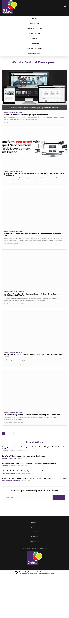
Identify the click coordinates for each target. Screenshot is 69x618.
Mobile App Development (9, 451)
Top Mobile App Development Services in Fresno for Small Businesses (29, 463)
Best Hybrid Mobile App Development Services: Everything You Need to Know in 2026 (33, 448)
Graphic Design (34, 53)
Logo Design (34, 33)
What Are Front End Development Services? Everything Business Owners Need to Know (32, 295)
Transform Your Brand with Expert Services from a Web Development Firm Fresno (34, 174)
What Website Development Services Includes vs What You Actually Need (33, 355)
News (34, 38)
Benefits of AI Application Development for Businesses (23, 456)
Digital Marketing (35, 28)
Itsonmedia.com (41, 548)
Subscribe (58, 497)
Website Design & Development (14, 112)
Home (34, 18)
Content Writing (34, 48)
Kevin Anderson (8, 122)
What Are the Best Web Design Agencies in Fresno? (26, 114)
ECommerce (34, 43)
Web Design (34, 23)
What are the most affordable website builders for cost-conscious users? (32, 234)
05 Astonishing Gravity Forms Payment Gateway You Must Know (32, 414)
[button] (65, 7)
